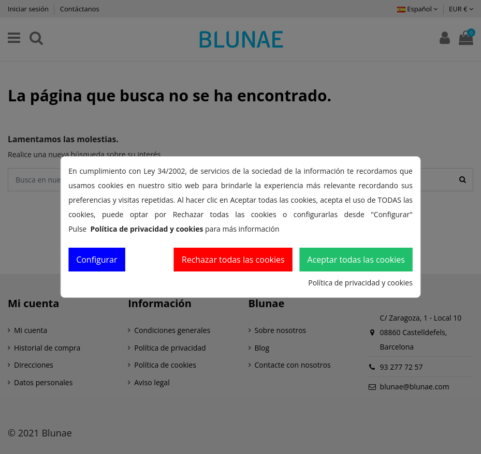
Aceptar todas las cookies (356, 259)
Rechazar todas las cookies (233, 259)
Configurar (96, 259)
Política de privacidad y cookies (360, 282)
